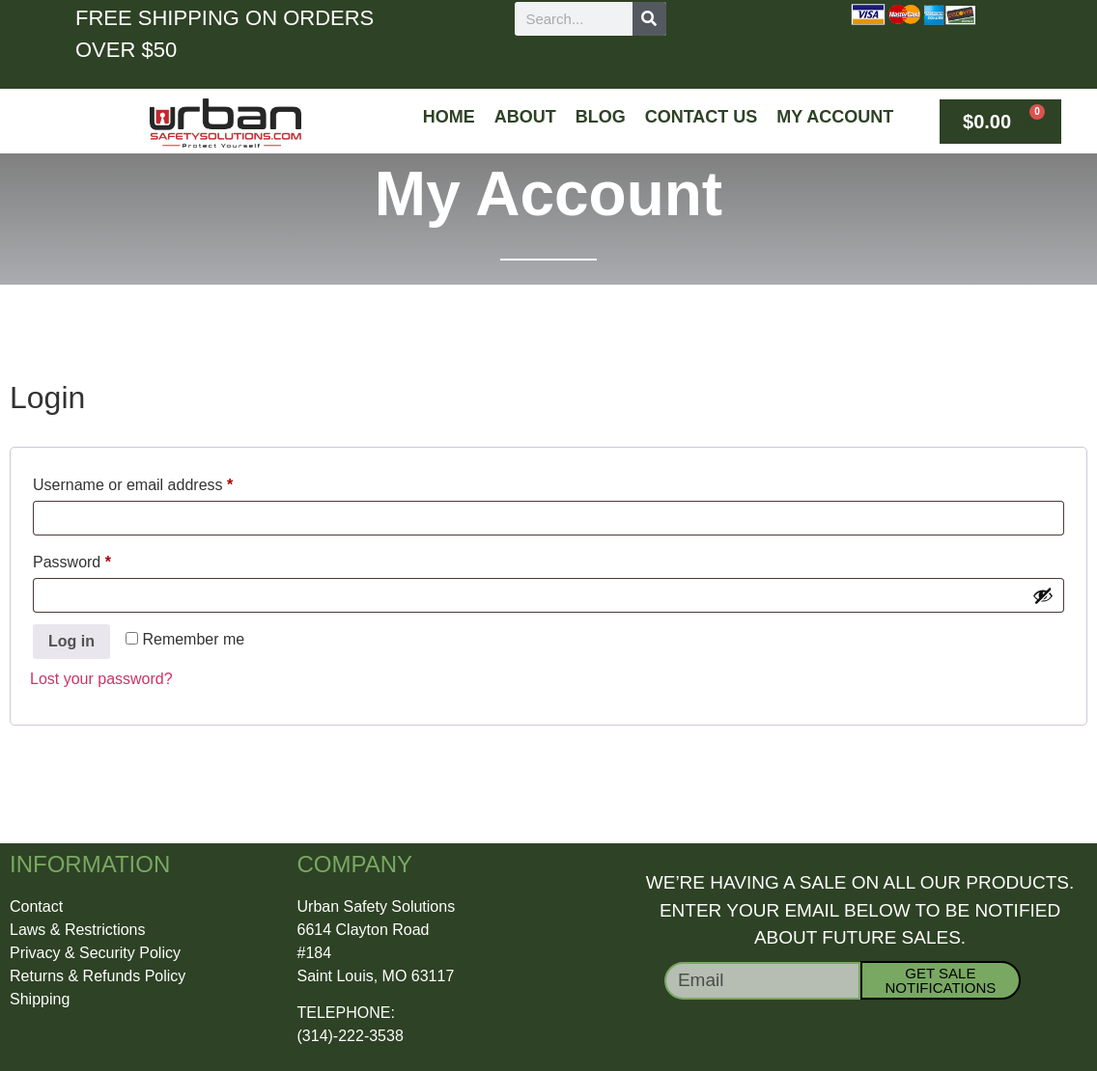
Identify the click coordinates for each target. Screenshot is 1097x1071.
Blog (601, 116)
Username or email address (164, 481)
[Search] (649, 19)
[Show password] (1043, 595)
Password (103, 558)
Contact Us (701, 116)
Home (449, 116)
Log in (71, 641)
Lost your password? (101, 679)
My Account (834, 116)
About (525, 116)
